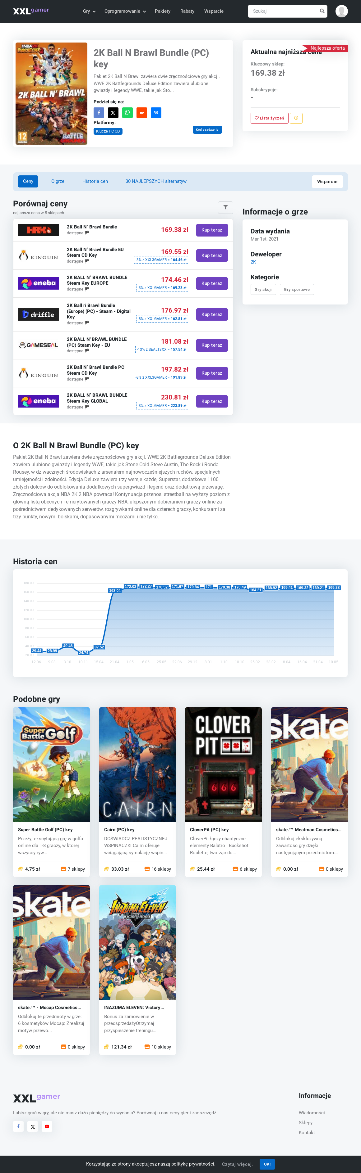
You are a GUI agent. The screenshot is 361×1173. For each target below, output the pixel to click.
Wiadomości (312, 1113)
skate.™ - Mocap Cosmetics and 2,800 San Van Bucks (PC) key (50, 1008)
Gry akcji (263, 289)
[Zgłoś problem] (296, 118)
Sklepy (305, 1123)
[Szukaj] (287, 11)
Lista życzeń (269, 117)
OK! (267, 1164)
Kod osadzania (207, 129)
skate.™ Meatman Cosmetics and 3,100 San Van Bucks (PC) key (308, 830)
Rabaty (187, 11)
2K (253, 262)
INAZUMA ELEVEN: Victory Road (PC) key (132, 1008)
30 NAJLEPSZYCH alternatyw (156, 181)
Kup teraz (212, 230)
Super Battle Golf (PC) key (45, 830)
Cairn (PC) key (119, 830)
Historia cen (95, 181)
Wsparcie (214, 11)
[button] (342, 11)
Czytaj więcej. (237, 1164)
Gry (89, 11)
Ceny (28, 181)
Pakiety (162, 11)
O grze (57, 181)
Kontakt (307, 1132)
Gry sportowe (297, 289)
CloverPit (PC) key (209, 830)
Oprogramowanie (124, 11)
